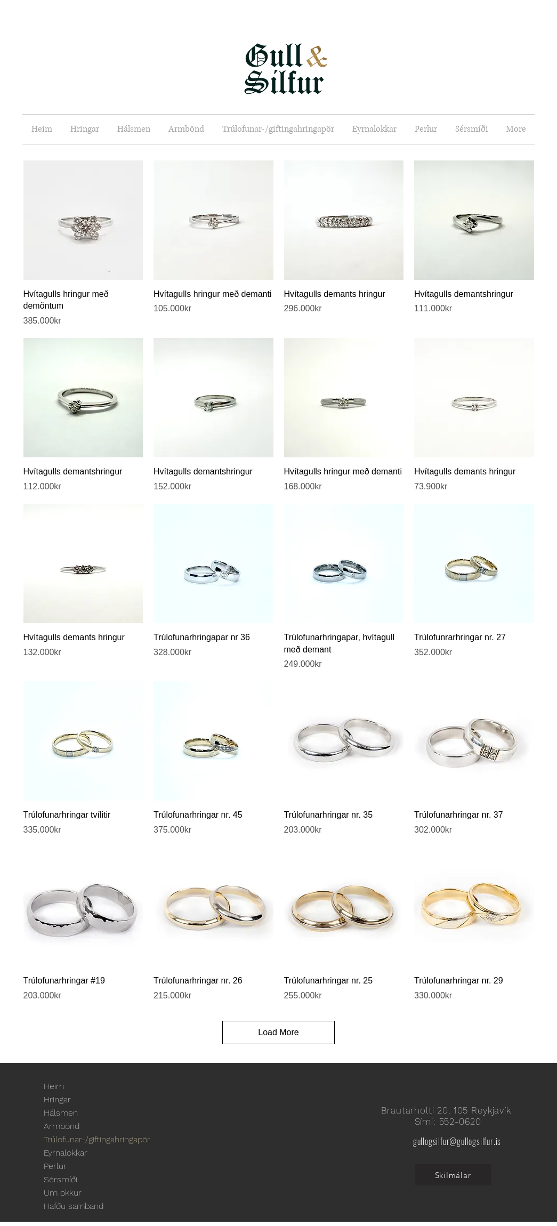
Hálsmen (61, 1113)
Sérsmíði (60, 1179)
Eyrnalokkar (65, 1153)
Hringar (57, 1099)
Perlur (55, 1166)
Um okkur (63, 1193)
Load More (278, 1032)
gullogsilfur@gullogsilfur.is (457, 1141)
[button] (84, 129)
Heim (54, 1086)
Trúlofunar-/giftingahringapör (97, 1139)
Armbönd (61, 1126)
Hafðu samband (73, 1206)
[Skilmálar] (453, 1174)
